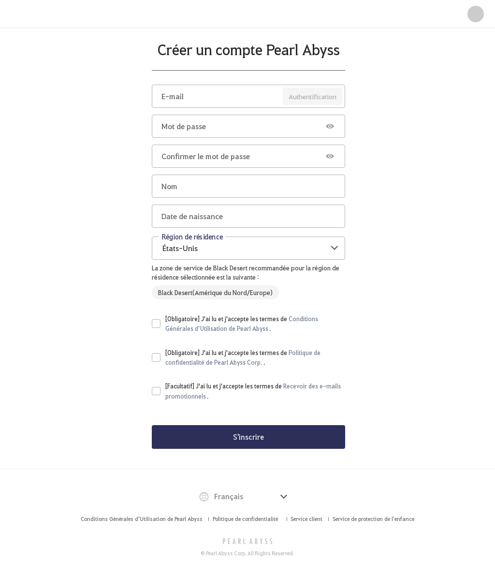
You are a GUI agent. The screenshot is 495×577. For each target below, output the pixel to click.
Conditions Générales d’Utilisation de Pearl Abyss (142, 518)
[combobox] (248, 248)
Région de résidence (192, 236)
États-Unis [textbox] (180, 248)
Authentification (312, 96)
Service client (306, 518)
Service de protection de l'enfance (373, 518)
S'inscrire (248, 437)
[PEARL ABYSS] (248, 541)
